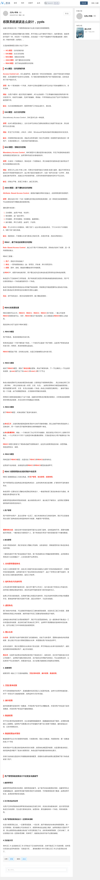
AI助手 (30, 3)
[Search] (52, 3)
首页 (15, 3)
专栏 (22, 3)
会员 (38, 3)
